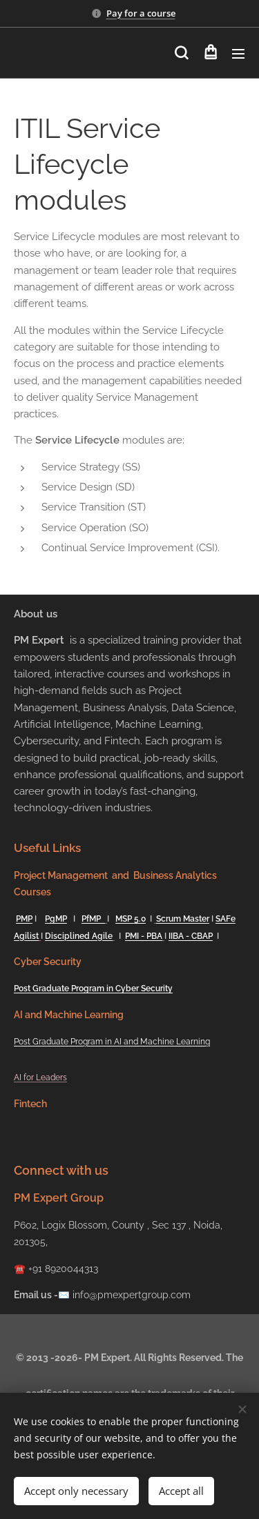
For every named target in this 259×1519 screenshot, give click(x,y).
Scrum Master (182, 919)
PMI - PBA (143, 936)
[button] (181, 53)
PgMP (56, 919)
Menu (238, 53)
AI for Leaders (40, 1077)
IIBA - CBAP (191, 936)
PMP (24, 919)
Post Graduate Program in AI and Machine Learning (112, 1041)
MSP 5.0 (130, 919)
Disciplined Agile (79, 936)
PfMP (93, 919)
